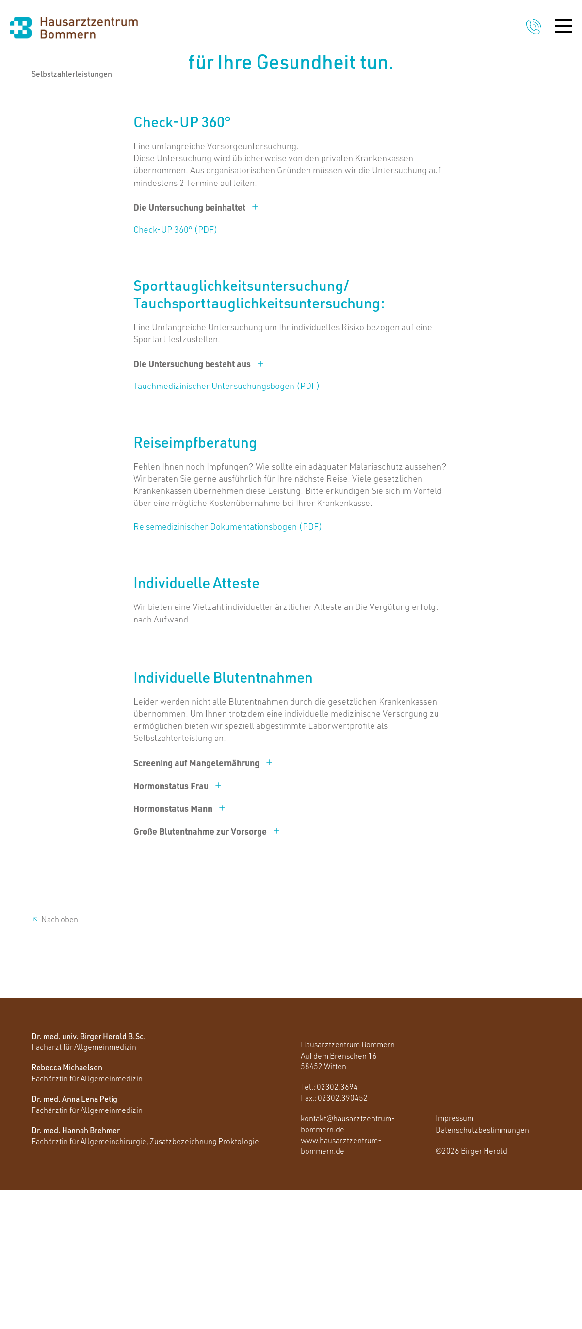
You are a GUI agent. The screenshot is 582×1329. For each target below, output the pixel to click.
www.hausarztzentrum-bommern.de (341, 1285)
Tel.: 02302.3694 (329, 1226)
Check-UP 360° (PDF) (175, 368)
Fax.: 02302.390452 (334, 1237)
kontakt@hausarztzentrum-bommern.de (348, 1263)
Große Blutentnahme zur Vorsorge (206, 970)
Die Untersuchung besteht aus (198, 503)
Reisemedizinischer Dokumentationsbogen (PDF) (228, 666)
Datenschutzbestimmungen (482, 1269)
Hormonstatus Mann (179, 947)
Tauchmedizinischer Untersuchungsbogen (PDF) (226, 525)
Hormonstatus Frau (177, 924)
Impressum (454, 1257)
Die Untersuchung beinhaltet (196, 346)
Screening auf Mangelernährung (203, 902)
